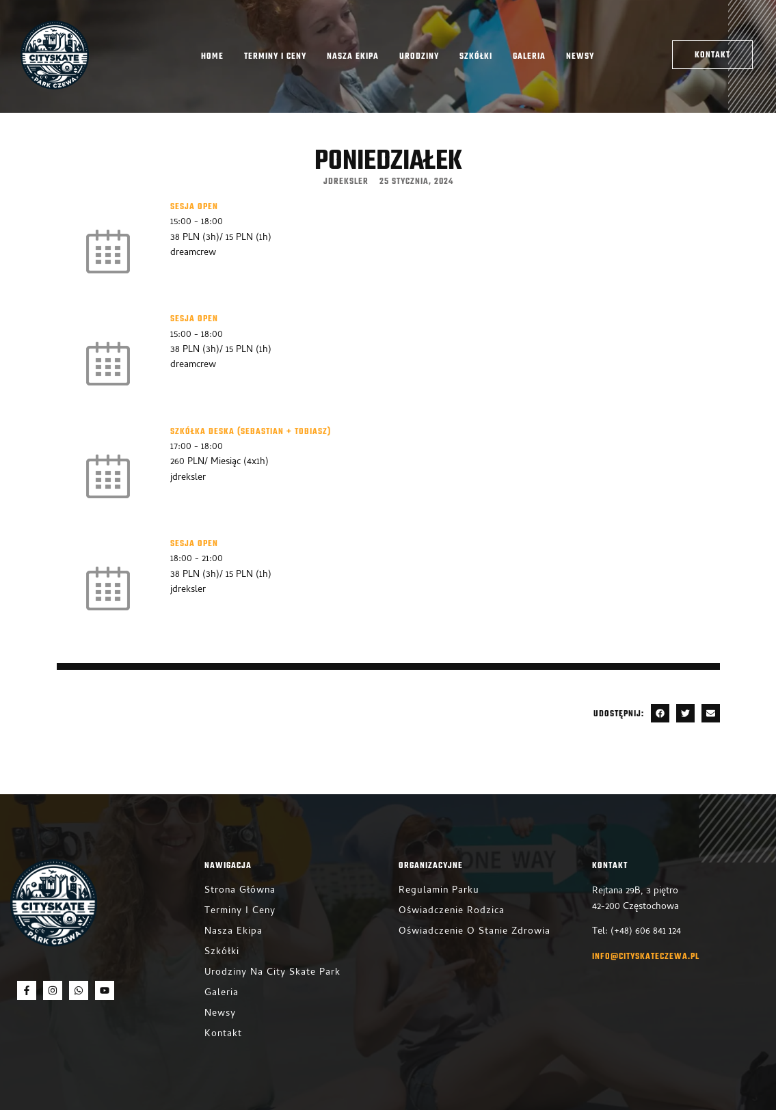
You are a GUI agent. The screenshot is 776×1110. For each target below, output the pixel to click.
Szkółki (475, 57)
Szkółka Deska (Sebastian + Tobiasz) (250, 432)
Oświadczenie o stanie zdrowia (474, 932)
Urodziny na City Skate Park (272, 973)
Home (212, 57)
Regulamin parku (439, 891)
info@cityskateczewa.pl (645, 957)
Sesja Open (194, 207)
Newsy (580, 57)
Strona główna (240, 891)
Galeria (529, 57)
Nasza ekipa (353, 57)
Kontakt (223, 1034)
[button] (660, 713)
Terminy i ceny (275, 57)
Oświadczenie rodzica (452, 911)
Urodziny (419, 57)
